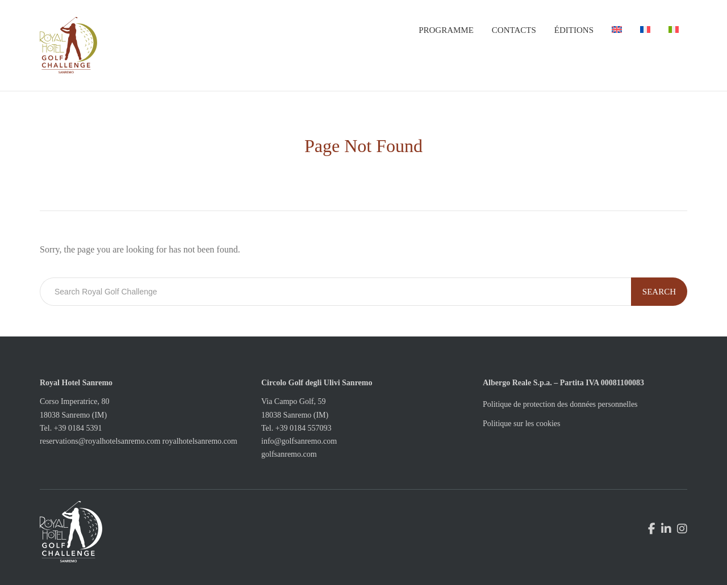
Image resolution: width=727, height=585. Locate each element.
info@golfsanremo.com (299, 441)
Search (659, 291)
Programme (446, 30)
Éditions (574, 30)
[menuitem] (617, 30)
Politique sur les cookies (522, 423)
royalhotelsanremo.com (199, 441)
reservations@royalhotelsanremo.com (100, 441)
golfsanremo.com (289, 454)
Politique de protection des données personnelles (560, 404)
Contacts (514, 30)
